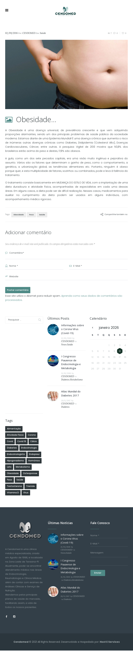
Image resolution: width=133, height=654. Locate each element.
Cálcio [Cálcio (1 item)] (33, 429)
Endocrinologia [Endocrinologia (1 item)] (29, 436)
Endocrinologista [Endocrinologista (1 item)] (16, 442)
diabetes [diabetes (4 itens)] (12, 436)
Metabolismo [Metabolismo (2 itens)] (23, 455)
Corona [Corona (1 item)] (32, 423)
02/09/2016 (11, 33)
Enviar (97, 560)
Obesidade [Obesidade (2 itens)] (13, 461)
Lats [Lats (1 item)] (9, 455)
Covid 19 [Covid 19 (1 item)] (21, 429)
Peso (30, 214)
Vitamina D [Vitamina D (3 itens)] (13, 480)
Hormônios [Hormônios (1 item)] (34, 448)
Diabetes (68, 372)
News (77, 340)
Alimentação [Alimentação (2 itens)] (14, 416)
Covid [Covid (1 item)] (10, 429)
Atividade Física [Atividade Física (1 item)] (15, 423)
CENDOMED (27, 33)
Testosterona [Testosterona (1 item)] (14, 474)
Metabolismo (77, 372)
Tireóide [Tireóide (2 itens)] (30, 474)
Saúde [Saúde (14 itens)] (19, 468)
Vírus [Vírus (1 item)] (25, 480)
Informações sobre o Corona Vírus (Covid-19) (72, 328)
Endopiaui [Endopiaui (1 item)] (34, 442)
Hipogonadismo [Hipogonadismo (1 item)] (15, 448)
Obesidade (18, 214)
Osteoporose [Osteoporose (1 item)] (30, 461)
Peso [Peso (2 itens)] (9, 468)
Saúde (40, 33)
